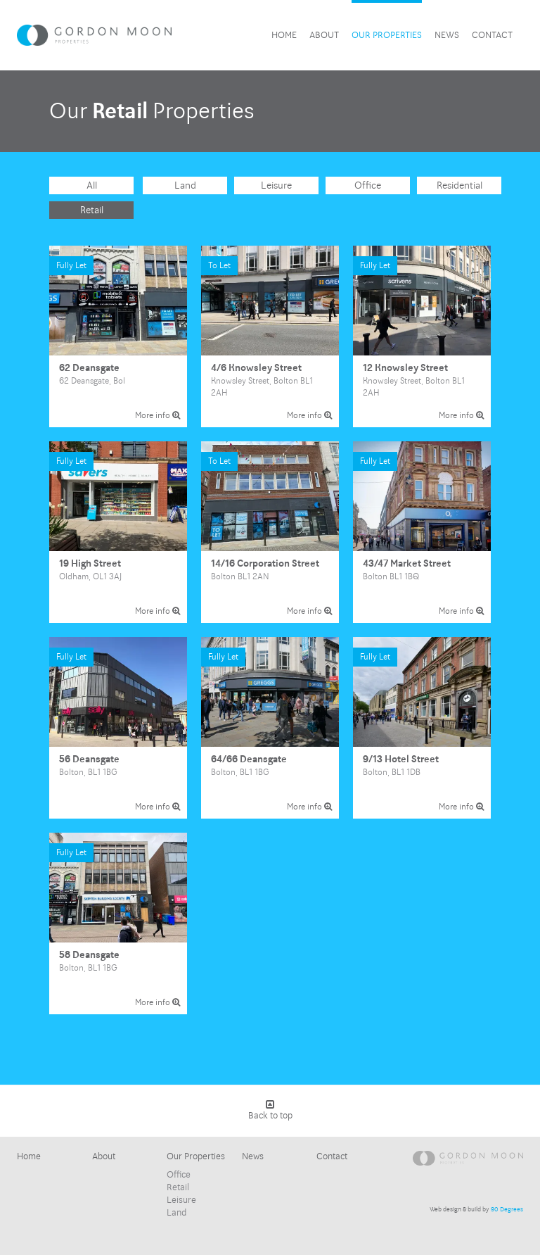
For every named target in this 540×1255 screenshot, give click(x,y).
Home (284, 35)
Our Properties (387, 35)
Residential (459, 185)
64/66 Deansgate (270, 728)
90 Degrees (507, 1209)
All (91, 185)
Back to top (270, 1110)
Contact (492, 35)
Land (185, 185)
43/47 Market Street (422, 532)
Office (367, 185)
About (324, 35)
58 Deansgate (118, 923)
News (447, 35)
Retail (91, 210)
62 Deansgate (118, 336)
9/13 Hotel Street (422, 728)
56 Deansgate (118, 728)
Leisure (276, 185)
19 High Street (118, 532)
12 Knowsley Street (422, 336)
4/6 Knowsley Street (270, 336)
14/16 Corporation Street (270, 532)
